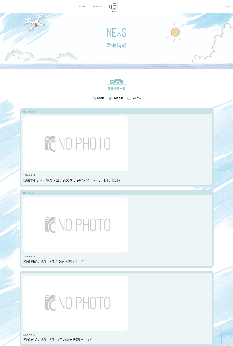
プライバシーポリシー (67, 343)
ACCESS (97, 297)
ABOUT (82, 6)
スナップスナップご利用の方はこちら (143, 280)
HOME (67, 6)
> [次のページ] (130, 235)
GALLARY (132, 6)
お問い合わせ (83, 280)
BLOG (148, 6)
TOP (67, 297)
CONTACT (163, 6)
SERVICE (98, 6)
